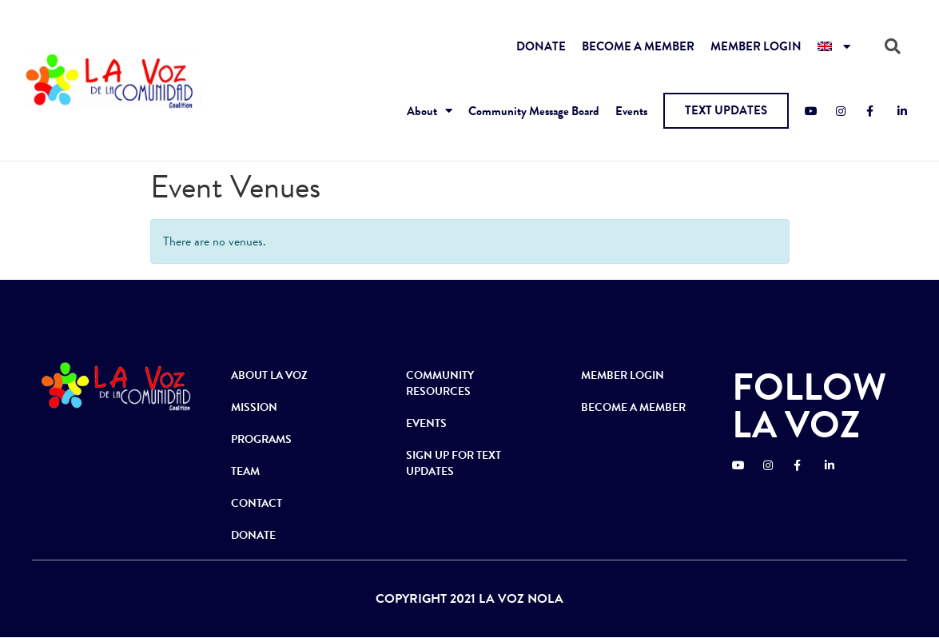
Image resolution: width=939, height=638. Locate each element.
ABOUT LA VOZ (269, 375)
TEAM (245, 471)
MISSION (254, 407)
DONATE (541, 46)
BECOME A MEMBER (638, 46)
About (429, 111)
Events (631, 111)
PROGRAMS (261, 439)
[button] (726, 111)
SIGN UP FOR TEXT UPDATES (453, 463)
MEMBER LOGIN (756, 46)
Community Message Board (533, 111)
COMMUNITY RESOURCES (440, 383)
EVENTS (426, 423)
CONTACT (256, 503)
